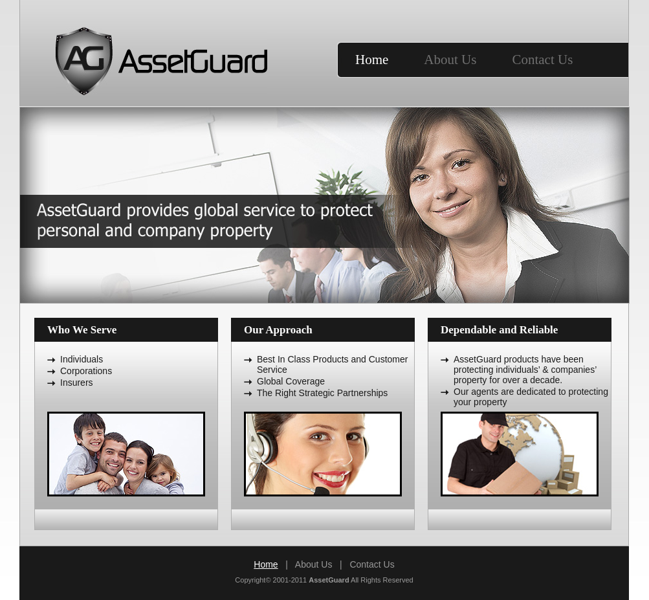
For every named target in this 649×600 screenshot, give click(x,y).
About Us (450, 59)
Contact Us (542, 59)
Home (371, 59)
